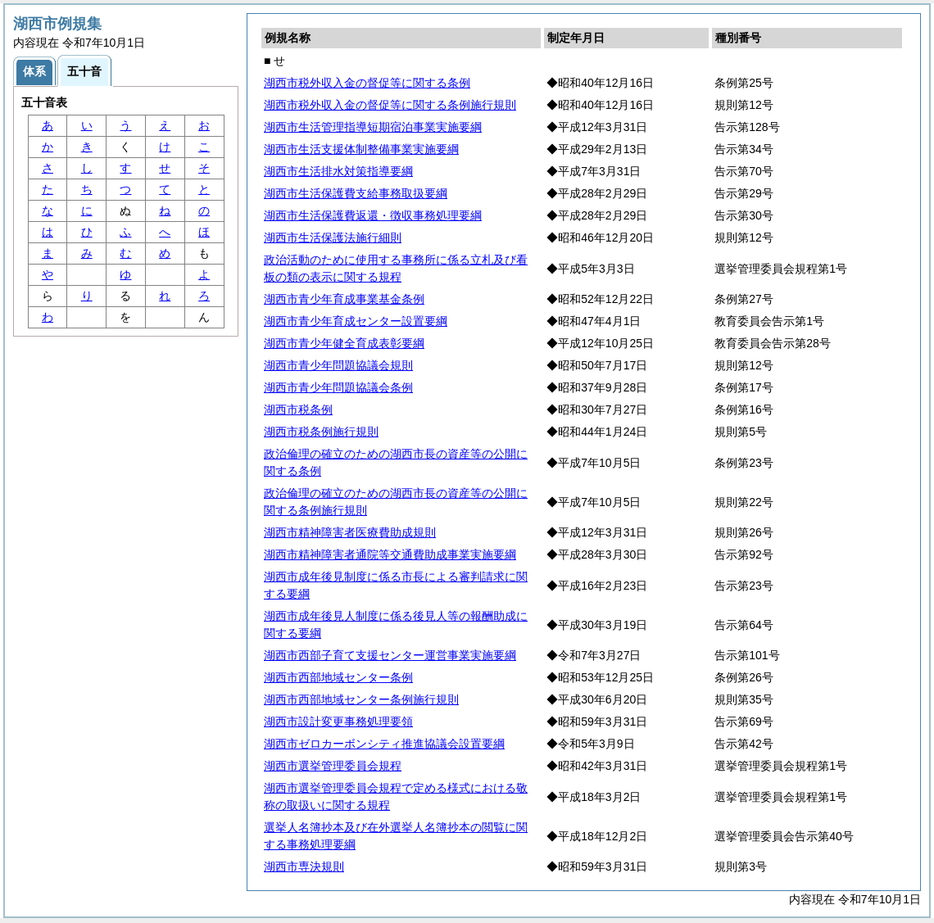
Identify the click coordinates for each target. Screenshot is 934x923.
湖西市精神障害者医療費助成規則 (350, 532)
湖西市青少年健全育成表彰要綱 (344, 343)
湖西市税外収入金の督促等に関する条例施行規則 (390, 104)
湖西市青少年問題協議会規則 (338, 365)
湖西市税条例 (298, 409)
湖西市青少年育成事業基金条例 (344, 298)
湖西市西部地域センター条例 (338, 677)
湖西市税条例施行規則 (321, 431)
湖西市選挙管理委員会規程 (332, 765)
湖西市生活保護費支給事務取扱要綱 (355, 193)
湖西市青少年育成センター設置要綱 (355, 321)
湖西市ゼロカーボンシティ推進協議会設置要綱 (384, 743)
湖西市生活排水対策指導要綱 (338, 171)
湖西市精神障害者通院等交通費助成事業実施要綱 (390, 554)
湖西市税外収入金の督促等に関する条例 (367, 82)
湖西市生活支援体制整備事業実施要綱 (361, 149)
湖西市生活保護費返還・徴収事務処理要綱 (373, 215)
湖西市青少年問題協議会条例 (338, 387)
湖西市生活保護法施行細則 (332, 237)
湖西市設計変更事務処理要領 (338, 721)
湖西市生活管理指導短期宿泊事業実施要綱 (373, 126)
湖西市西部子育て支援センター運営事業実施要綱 (390, 655)
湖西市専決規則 (304, 866)
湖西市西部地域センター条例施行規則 (361, 699)
